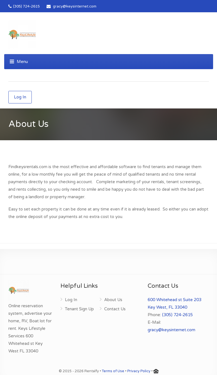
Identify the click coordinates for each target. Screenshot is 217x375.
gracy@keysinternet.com (74, 6)
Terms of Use (113, 371)
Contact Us (115, 308)
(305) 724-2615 (24, 6)
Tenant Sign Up (79, 308)
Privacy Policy (138, 371)
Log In (20, 97)
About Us (113, 299)
